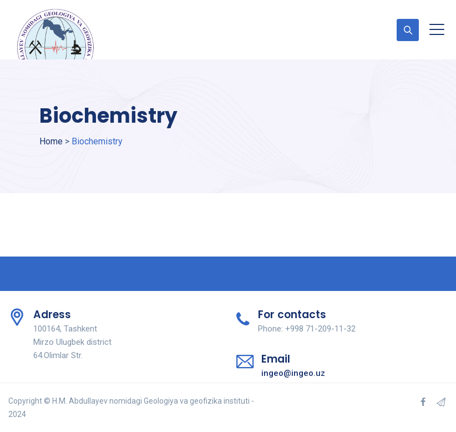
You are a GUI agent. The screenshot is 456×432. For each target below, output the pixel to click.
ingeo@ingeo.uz (293, 373)
